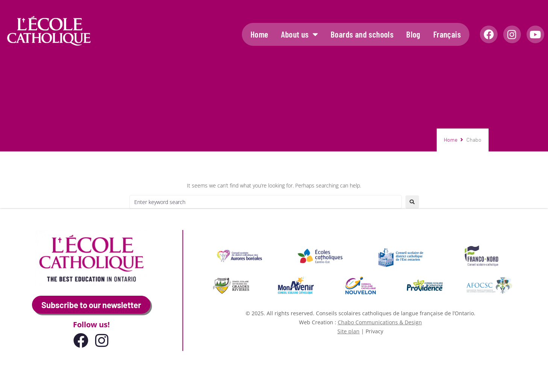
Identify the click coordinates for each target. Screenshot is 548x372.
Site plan (348, 331)
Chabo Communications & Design (380, 322)
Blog (413, 34)
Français (447, 34)
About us (299, 34)
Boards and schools (362, 34)
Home (259, 34)
